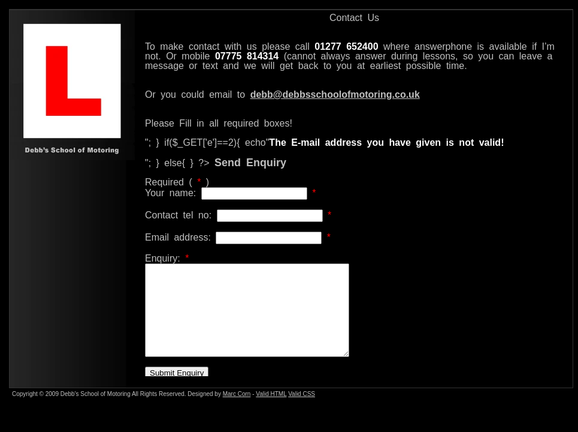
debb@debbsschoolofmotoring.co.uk (335, 94)
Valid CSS (301, 394)
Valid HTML (271, 394)
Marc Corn (237, 394)
